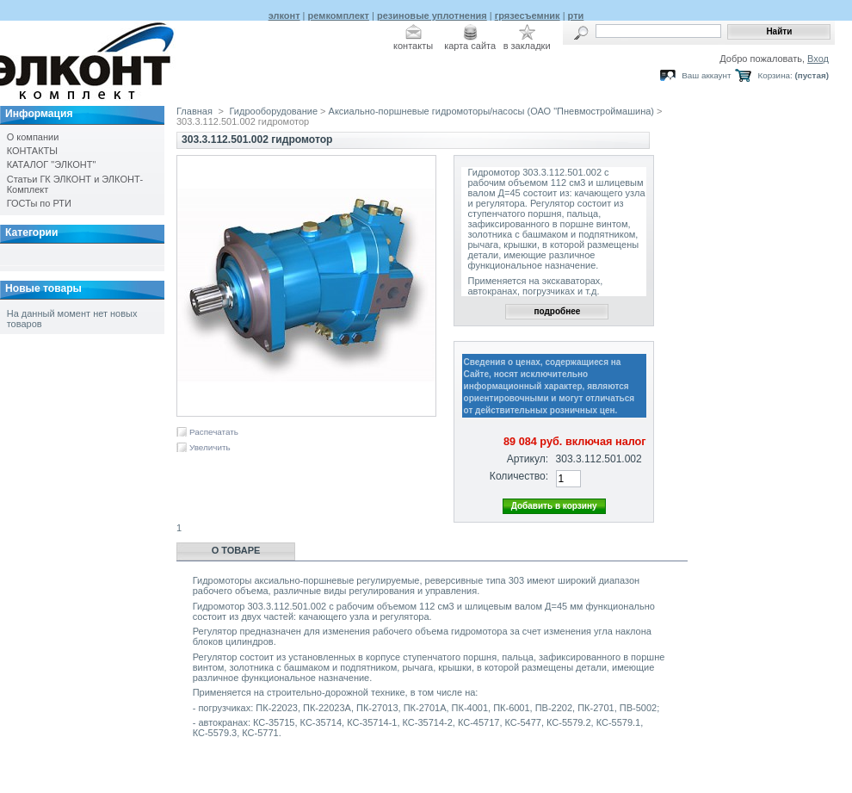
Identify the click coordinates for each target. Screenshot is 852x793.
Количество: (519, 476)
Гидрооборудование (274, 111)
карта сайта (470, 45)
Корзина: (774, 75)
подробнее (557, 311)
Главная (194, 111)
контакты (413, 45)
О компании (33, 137)
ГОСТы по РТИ (39, 203)
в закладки (527, 45)
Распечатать (213, 432)
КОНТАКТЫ (32, 151)
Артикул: (527, 459)
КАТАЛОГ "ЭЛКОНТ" (51, 164)
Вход (818, 58)
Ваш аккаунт (706, 75)
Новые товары (43, 288)
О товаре (236, 550)
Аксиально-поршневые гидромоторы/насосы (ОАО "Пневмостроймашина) (491, 111)
